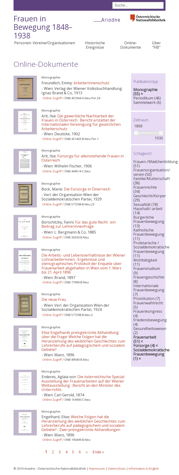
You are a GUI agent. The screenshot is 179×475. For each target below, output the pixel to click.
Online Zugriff (52, 98)
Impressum (97, 468)
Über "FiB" (156, 45)
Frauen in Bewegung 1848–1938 (43, 27)
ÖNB (67, 98)
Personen (22, 42)
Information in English (144, 468)
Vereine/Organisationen (54, 42)
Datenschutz (117, 468)
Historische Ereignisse (95, 45)
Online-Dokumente (130, 45)
